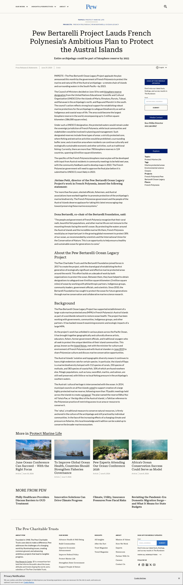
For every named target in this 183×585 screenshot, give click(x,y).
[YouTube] (154, 564)
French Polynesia (152, 176)
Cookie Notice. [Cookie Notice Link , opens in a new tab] (29, 583)
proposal (86, 394)
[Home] (37, 528)
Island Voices (80, 345)
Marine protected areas (155, 165)
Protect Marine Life (153, 159)
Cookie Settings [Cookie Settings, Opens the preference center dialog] (140, 578)
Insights (98, 535)
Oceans (148, 170)
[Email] (156, 101)
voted (92, 387)
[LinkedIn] (147, 564)
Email (146, 97)
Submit (156, 107)
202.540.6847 (151, 126)
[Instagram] (143, 564)
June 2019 (119, 348)
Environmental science (154, 167)
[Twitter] (151, 564)
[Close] (179, 578)
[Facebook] (139, 564)
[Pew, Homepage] (91, 6)
